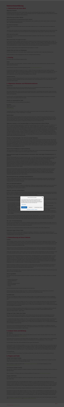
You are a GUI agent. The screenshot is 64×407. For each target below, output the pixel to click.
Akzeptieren (24, 207)
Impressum (36, 209)
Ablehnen (30, 207)
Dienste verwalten (24, 204)
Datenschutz (32, 209)
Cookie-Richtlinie (29, 209)
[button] (42, 197)
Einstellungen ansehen (38, 207)
